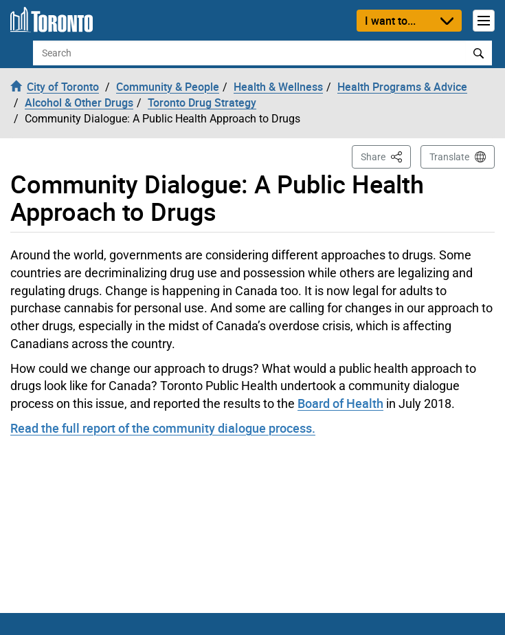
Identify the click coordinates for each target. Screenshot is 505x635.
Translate (449, 156)
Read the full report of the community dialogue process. (162, 428)
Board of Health (340, 403)
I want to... (390, 20)
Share (386, 155)
